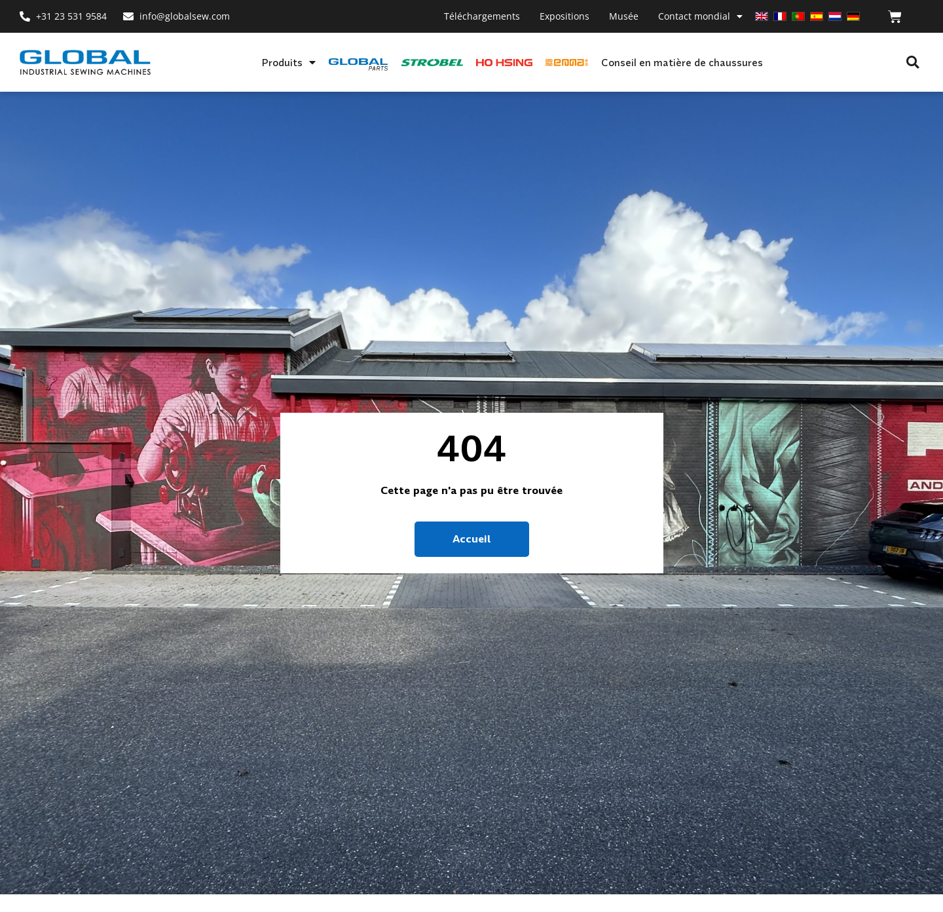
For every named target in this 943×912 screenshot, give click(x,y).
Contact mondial (700, 16)
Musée (623, 16)
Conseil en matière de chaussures (682, 62)
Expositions (564, 16)
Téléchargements (482, 16)
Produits (288, 62)
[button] (912, 62)
